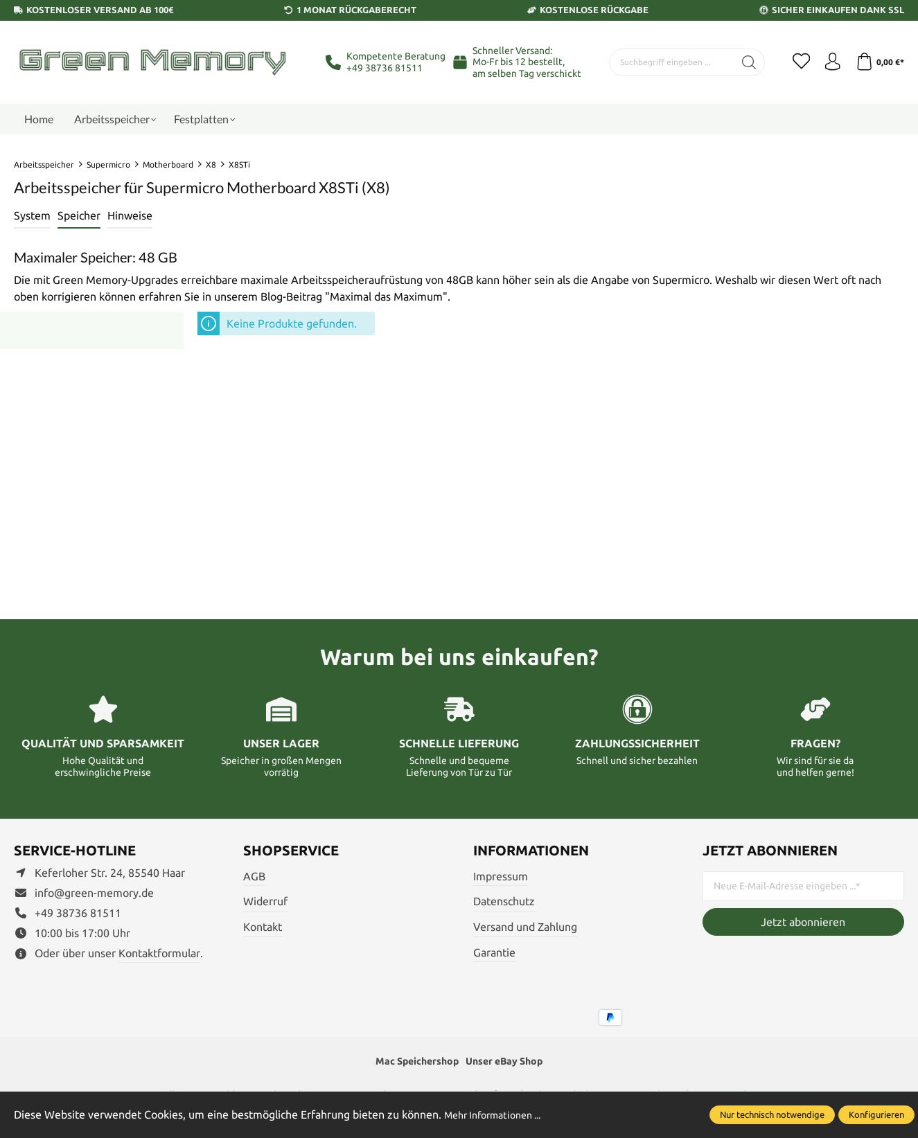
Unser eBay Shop (510, 1062)
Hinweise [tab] (129, 215)
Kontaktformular (159, 953)
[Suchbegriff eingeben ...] (667, 62)
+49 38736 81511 (384, 67)
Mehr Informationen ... (499, 1114)
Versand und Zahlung (525, 927)
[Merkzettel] (793, 62)
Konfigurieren (876, 1114)
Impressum (500, 876)
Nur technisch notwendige (772, 1114)
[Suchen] (739, 62)
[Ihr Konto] (828, 62)
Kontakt (262, 927)
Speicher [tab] (79, 215)
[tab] (32, 216)
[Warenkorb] (878, 62)
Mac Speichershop (411, 1062)
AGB (254, 876)
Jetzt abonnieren (803, 922)
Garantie (494, 952)
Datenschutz (504, 901)
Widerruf (265, 901)
